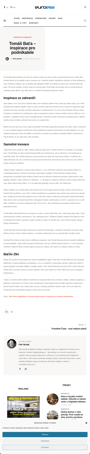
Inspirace (18, 37)
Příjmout (45, 434)
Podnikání (27, 37)
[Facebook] (6, 7)
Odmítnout (45, 441)
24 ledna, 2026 (66, 405)
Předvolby (45, 447)
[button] (86, 423)
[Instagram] (13, 7)
